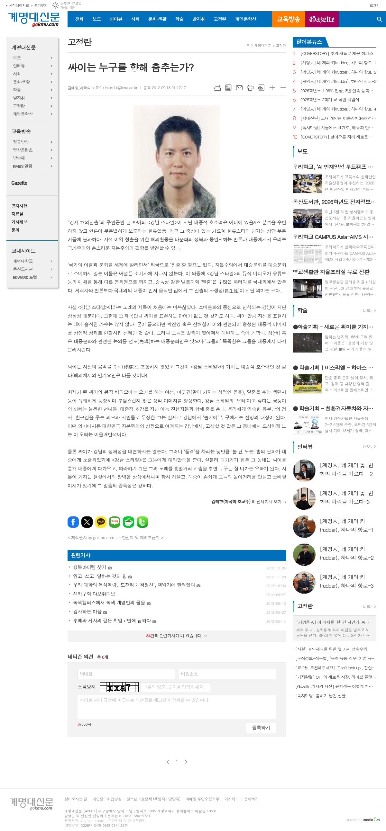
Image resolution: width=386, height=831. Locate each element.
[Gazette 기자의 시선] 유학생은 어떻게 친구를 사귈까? (335, 686)
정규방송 (21, 142)
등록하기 (261, 727)
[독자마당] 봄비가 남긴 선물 (320, 695)
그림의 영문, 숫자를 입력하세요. (173, 686)
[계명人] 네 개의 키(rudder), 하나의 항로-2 (338, 72)
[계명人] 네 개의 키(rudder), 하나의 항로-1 (338, 63)
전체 (79, 19)
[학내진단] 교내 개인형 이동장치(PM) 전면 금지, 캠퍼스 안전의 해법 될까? (338, 118)
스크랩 (261, 88)
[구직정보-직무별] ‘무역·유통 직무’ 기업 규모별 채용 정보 (335, 658)
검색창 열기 (379, 19)
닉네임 (86, 673)
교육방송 (288, 19)
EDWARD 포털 (25, 277)
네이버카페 (128, 522)
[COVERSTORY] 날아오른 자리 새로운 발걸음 (338, 137)
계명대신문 (23, 48)
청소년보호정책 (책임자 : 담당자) (153, 799)
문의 (15, 230)
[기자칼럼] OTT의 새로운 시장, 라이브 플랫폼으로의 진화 (335, 677)
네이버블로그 (114, 522)
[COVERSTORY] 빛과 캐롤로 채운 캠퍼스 (336, 53)
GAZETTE (322, 19)
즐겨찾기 (40, 5)
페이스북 (73, 522)
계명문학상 (245, 19)
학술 (179, 19)
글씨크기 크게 (272, 88)
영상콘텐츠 (22, 150)
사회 (135, 19)
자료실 (17, 214)
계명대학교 (22, 261)
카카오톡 (100, 522)
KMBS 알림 (22, 166)
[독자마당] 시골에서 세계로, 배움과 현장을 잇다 (338, 127)
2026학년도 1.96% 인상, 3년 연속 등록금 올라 (338, 91)
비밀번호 (189, 673)
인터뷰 (116, 19)
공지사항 (19, 206)
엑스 (87, 522)
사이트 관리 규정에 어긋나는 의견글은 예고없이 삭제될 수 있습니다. (145, 700)
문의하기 (251, 799)
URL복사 (217, 88)
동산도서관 (22, 269)
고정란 (220, 19)
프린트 (250, 88)
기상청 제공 (67, 7)
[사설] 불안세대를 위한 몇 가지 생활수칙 (331, 649)
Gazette (19, 183)
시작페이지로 (19, 5)
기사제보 (19, 222)
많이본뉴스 (309, 42)
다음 (185, 761)
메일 (239, 88)
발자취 (198, 19)
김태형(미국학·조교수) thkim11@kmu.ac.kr (102, 87)
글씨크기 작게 (283, 88)
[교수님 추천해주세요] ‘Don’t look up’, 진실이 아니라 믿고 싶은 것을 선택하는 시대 (335, 668)
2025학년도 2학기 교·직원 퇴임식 (329, 100)
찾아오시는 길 (75, 799)
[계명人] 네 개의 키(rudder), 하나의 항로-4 (338, 109)
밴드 (142, 522)
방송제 (19, 158)
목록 (228, 88)
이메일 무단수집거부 (202, 799)
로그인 (375, 5)
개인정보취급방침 (106, 799)
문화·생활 (157, 19)
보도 (96, 19)
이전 (168, 761)
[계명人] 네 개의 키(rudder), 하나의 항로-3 (338, 81)
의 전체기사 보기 (246, 501)
